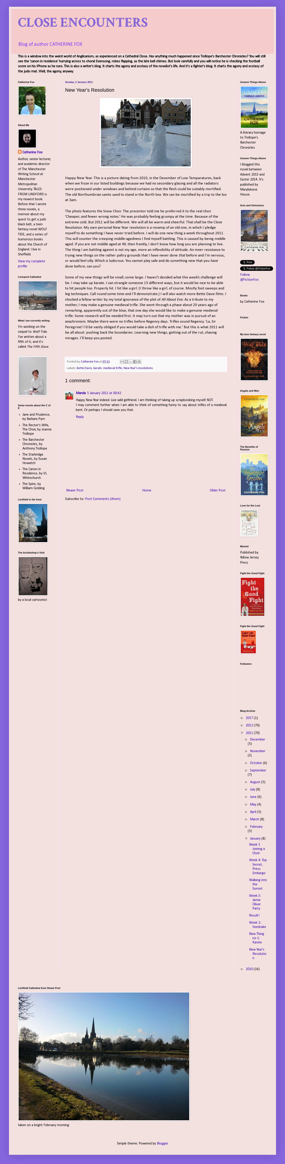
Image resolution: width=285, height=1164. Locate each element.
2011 (250, 733)
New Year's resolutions (138, 368)
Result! (254, 915)
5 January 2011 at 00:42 (104, 393)
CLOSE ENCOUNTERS (83, 22)
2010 (250, 969)
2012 (250, 725)
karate (97, 368)
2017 (250, 718)
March (255, 819)
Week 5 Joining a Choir (257, 849)
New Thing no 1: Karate (256, 938)
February (256, 827)
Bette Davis (84, 368)
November (257, 751)
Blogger (162, 1143)
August (255, 782)
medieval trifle (112, 368)
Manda (81, 393)
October (256, 763)
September (258, 770)
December (257, 739)
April (253, 812)
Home (146, 490)
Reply (80, 417)
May (253, 804)
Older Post (218, 490)
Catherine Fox (32, 152)
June (253, 797)
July (253, 789)
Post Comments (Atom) (103, 499)
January (255, 838)
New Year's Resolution (257, 954)
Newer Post (74, 490)
